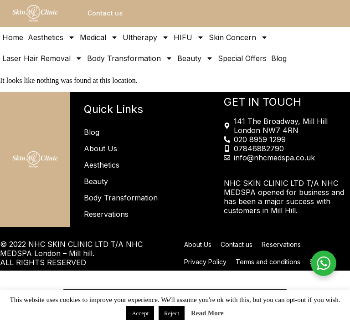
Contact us (236, 244)
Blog (279, 58)
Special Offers (242, 58)
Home (12, 37)
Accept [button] (140, 313)
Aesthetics (51, 37)
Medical (99, 37)
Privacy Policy (205, 262)
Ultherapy (146, 37)
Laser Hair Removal (42, 58)
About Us (100, 148)
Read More (207, 313)
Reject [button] (171, 313)
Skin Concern (238, 37)
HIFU (189, 37)
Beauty (195, 58)
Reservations (106, 214)
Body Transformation (130, 58)
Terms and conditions (268, 262)
